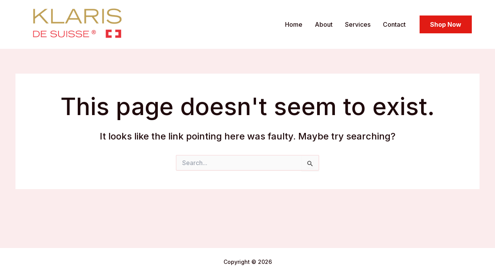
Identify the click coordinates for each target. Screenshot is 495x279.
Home (293, 24)
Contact (394, 24)
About (324, 24)
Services (357, 24)
